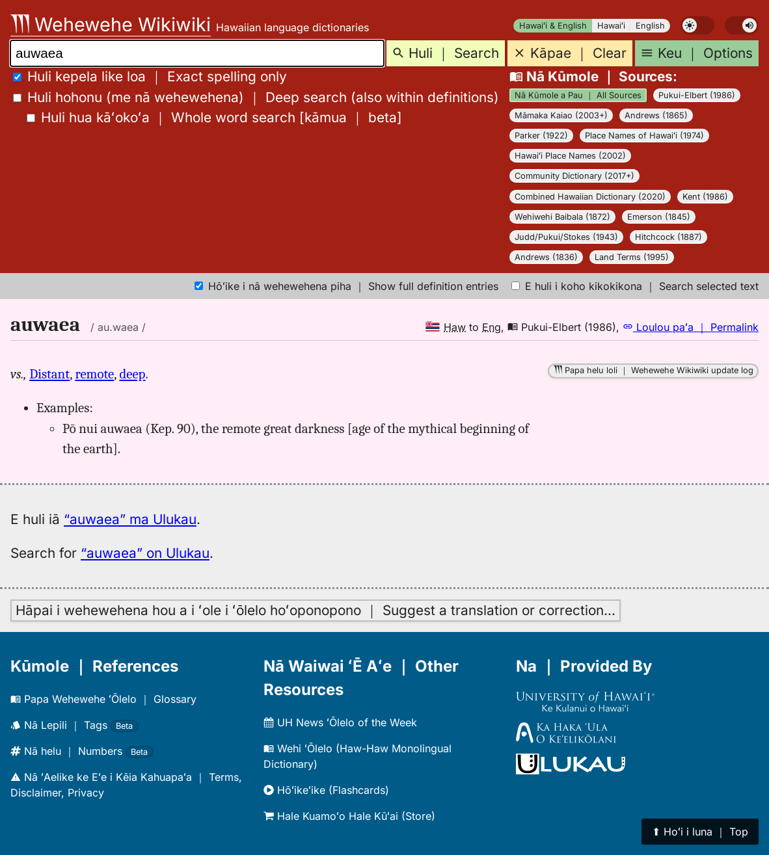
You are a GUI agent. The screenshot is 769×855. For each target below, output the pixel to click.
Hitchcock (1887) (668, 237)
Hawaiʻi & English (553, 26)
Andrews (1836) (546, 257)
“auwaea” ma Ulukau (130, 519)
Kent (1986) (705, 196)
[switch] (697, 25)
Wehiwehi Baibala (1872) (562, 216)
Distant (49, 374)
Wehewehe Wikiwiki (110, 24)
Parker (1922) (541, 135)
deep (132, 374)
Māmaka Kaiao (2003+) (561, 115)
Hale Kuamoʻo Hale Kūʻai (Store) (349, 815)
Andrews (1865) (656, 115)
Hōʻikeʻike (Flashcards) (326, 789)
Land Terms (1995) (632, 257)
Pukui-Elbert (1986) (696, 95)
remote (94, 374)
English (650, 26)
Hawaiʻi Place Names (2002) (570, 155)
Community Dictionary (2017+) (574, 175)
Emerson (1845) (658, 216)
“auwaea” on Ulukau (145, 553)
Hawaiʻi (611, 26)
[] (214, 117)
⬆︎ (700, 831)
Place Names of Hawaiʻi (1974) (644, 135)
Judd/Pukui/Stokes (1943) (566, 237)
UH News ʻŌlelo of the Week (340, 722)
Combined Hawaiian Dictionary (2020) (590, 196)
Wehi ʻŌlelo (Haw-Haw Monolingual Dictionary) (357, 756)
